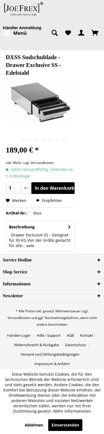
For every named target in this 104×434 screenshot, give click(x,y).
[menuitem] (14, 33)
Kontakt (86, 335)
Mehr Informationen (72, 411)
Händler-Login (19, 335)
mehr (30, 246)
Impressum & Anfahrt (52, 363)
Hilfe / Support (49, 335)
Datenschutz (75, 344)
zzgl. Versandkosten (38, 162)
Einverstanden (65, 425)
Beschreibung (22, 227)
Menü (15, 32)
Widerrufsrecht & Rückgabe (36, 344)
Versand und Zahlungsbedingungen (50, 354)
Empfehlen (49, 200)
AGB (70, 335)
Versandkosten (19, 317)
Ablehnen (34, 425)
